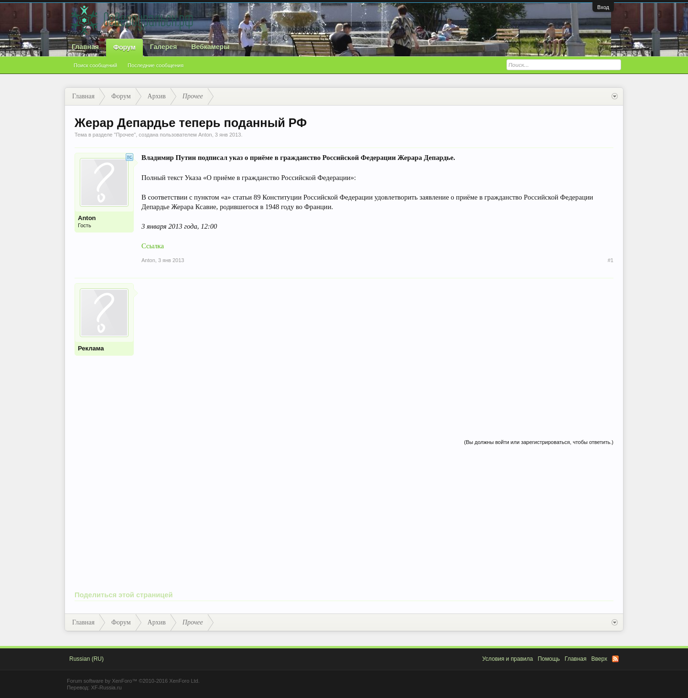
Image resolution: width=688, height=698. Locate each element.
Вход (603, 7)
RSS (615, 659)
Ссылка (152, 246)
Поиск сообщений (95, 65)
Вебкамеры (210, 47)
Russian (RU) (86, 659)
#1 (610, 260)
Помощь (548, 659)
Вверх (599, 659)
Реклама (91, 348)
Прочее (125, 134)
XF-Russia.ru (106, 687)
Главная (85, 47)
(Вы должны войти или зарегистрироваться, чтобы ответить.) (538, 442)
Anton (205, 134)
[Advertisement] (377, 350)
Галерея (163, 47)
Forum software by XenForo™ (133, 681)
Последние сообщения (155, 65)
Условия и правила (507, 659)
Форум (124, 47)
